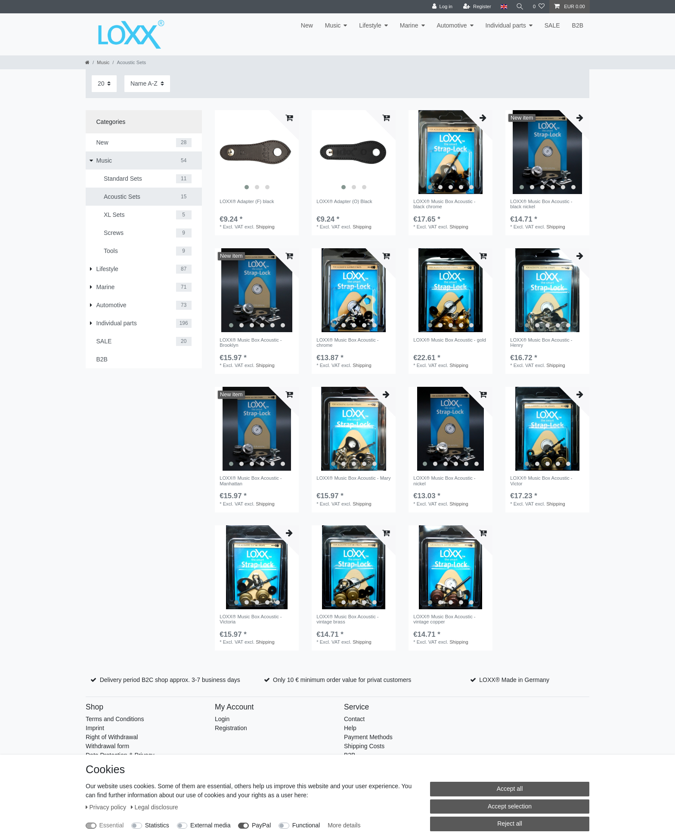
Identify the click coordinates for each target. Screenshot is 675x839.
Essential (111, 825)
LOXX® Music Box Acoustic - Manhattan (251, 480)
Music (333, 25)
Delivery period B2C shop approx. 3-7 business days (170, 679)
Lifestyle (370, 25)
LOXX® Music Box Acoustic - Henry (541, 342)
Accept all (510, 788)
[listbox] (257, 152)
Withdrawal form (107, 746)
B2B (577, 25)
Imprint (95, 728)
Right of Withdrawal (112, 737)
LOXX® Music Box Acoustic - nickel (444, 480)
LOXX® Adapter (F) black (247, 201)
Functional (306, 825)
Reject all (509, 823)
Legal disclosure (154, 807)
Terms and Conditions (115, 719)
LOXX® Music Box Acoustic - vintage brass (347, 619)
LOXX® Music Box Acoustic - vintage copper (444, 619)
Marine (409, 25)
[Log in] (441, 6)
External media (210, 825)
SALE (552, 25)
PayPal (261, 825)
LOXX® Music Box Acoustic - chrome (347, 342)
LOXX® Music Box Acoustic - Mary (353, 478)
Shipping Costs (364, 746)
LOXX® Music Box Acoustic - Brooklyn (251, 342)
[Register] (476, 6)
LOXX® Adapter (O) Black (344, 201)
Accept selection (510, 806)
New (307, 25)
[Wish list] (538, 6)
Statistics (157, 825)
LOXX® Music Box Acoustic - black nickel (541, 204)
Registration (231, 728)
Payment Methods (368, 737)
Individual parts (506, 25)
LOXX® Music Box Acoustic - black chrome (444, 204)
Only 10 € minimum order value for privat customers (342, 679)
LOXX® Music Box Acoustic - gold (449, 339)
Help (350, 728)
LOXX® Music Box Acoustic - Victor (541, 480)
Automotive (452, 25)
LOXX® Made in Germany (514, 679)
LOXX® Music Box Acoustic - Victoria (251, 619)
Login (222, 719)
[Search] (519, 6)
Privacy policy (107, 807)
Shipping (265, 226)
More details (344, 825)
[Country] (503, 6)
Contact (354, 719)
